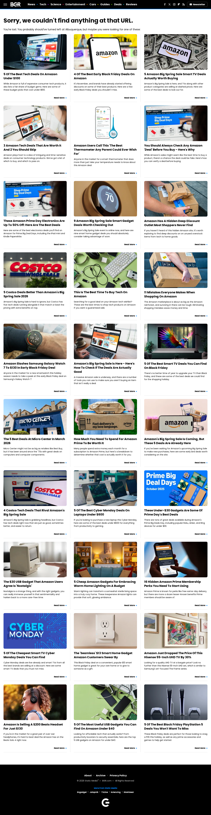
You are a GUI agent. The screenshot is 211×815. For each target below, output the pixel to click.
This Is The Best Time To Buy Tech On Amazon (100, 294)
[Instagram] (174, 4)
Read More (59, 98)
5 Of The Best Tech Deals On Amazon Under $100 (30, 76)
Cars (93, 4)
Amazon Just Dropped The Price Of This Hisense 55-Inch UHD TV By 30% (173, 655)
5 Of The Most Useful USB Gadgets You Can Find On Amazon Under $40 (105, 726)
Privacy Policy (118, 775)
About (88, 775)
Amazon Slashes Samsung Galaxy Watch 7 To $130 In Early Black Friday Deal (34, 366)
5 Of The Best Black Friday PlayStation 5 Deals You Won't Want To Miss (173, 726)
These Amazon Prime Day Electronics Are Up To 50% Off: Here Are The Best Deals (34, 223)
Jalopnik (94, 792)
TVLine (104, 792)
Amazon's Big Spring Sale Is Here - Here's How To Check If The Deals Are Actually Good (104, 368)
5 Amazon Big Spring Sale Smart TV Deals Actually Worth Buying (175, 76)
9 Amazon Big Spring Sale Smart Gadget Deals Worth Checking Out (104, 223)
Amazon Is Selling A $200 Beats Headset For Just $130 (33, 726)
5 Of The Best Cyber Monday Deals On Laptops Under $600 (102, 512)
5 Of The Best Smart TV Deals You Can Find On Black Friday (175, 366)
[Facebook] (165, 4)
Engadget (82, 792)
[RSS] (183, 4)
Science (56, 4)
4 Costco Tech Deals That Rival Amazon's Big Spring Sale (34, 512)
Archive (101, 775)
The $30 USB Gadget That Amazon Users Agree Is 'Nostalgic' (33, 584)
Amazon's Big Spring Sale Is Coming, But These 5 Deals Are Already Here (174, 441)
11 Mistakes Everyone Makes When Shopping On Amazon (169, 294)
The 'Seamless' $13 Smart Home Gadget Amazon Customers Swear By (103, 655)
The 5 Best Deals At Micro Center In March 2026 (34, 441)
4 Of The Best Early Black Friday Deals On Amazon (104, 76)
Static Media (91, 781)
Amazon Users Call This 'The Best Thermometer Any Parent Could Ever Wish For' (105, 150)
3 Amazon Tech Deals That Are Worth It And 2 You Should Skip (32, 148)
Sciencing (116, 792)
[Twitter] (169, 4)
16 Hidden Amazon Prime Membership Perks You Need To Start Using (172, 584)
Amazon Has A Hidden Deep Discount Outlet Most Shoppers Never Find (172, 223)
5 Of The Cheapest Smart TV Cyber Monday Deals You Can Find (29, 655)
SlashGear (129, 792)
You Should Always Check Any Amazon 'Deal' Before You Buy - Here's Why (173, 148)
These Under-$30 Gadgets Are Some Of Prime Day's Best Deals (173, 512)
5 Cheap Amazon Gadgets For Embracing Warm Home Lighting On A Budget (105, 584)
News (31, 4)
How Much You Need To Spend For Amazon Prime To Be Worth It (105, 441)
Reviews (131, 4)
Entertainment (75, 4)
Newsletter (197, 4)
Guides (105, 4)
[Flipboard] (179, 4)
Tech (43, 4)
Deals (118, 4)
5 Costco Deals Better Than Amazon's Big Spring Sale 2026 (34, 294)
